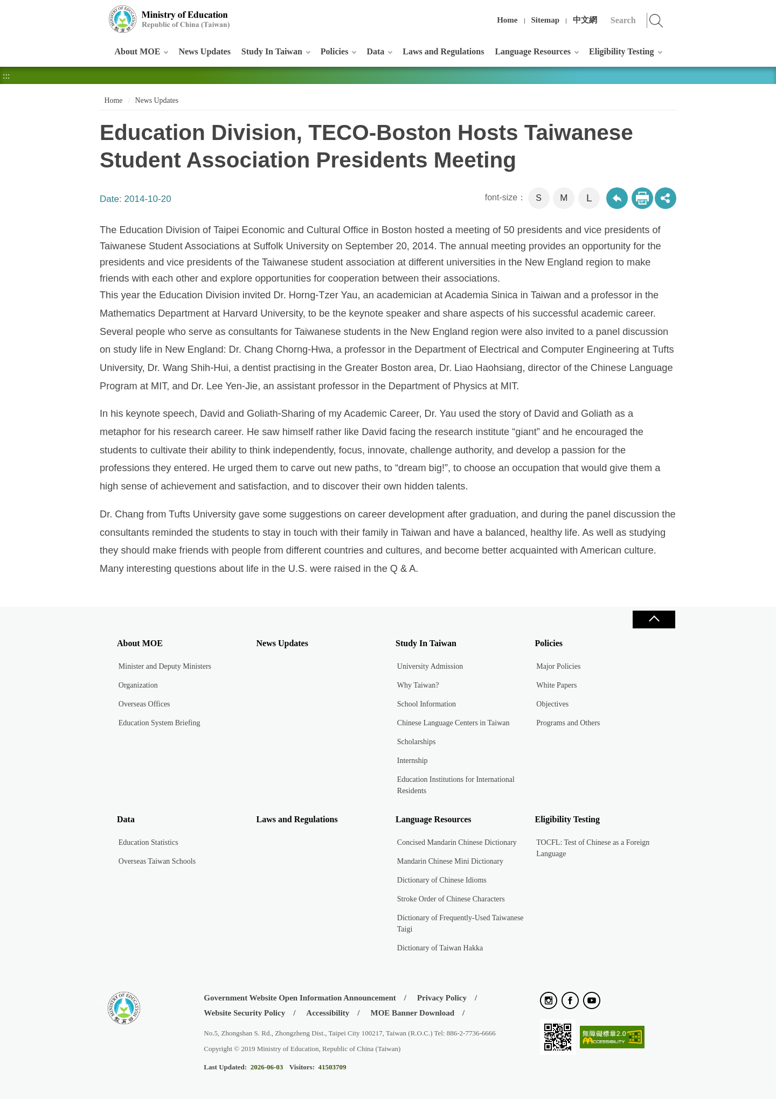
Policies (335, 51)
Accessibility (327, 1013)
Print (642, 198)
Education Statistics (148, 842)
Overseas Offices (144, 704)
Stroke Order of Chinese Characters (451, 899)
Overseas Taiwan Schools (157, 861)
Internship (412, 761)
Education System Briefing (159, 723)
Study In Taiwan (271, 51)
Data (375, 51)
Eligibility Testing (621, 51)
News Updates (204, 51)
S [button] (539, 197)
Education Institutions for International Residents (456, 785)
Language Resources (533, 51)
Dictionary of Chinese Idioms (442, 880)
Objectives (552, 704)
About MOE (138, 51)
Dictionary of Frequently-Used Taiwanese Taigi (460, 923)
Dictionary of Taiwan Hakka (440, 948)
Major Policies (558, 666)
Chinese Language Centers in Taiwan (453, 723)
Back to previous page (617, 198)
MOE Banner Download (412, 1013)
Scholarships (416, 742)
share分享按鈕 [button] (665, 198)
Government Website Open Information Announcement (300, 997)
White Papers (556, 685)
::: (97, 13)
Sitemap (545, 20)
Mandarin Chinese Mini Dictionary (450, 861)
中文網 (585, 20)
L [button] (589, 198)
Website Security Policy (244, 1013)
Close (654, 619)
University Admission (430, 666)
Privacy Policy (442, 997)
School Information (426, 704)
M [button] (563, 198)
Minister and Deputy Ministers (165, 666)
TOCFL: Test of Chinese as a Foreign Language (592, 848)
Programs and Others (568, 723)
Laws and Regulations (443, 51)
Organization (138, 685)
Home (507, 20)
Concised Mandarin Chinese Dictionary (457, 842)
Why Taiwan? (418, 685)
